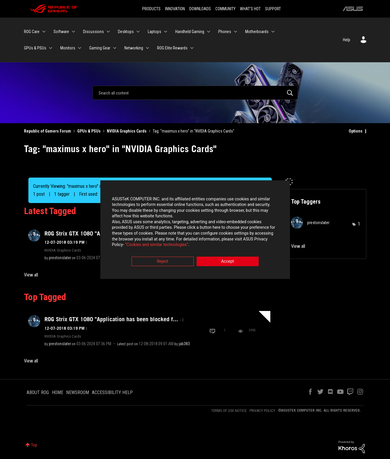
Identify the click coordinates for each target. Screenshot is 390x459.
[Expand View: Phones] (235, 31)
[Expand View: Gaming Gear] (115, 48)
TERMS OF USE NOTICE (229, 410)
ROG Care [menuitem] (31, 31)
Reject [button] (162, 261)
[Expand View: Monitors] (80, 48)
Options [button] (355, 131)
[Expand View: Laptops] (166, 31)
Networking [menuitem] (133, 48)
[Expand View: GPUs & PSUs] (51, 48)
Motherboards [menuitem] (257, 31)
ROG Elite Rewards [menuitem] (172, 48)
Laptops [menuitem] (154, 31)
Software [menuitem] (61, 31)
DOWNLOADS (200, 8)
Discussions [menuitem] (93, 31)
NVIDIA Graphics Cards (127, 131)
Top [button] (34, 445)
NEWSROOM (77, 392)
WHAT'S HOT (250, 8)
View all (31, 275)
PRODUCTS (151, 8)
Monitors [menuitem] (67, 48)
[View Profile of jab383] (184, 343)
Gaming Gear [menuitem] (99, 48)
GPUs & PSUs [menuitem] (35, 48)
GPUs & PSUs (89, 131)
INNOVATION (175, 8)
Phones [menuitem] (224, 31)
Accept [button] (227, 261)
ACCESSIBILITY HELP (112, 392)
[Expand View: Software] (73, 31)
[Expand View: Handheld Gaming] (209, 31)
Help (346, 39)
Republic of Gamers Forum (47, 131)
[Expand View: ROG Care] (44, 31)
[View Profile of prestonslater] (60, 257)
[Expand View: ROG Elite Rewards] (192, 48)
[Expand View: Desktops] (138, 31)
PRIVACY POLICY (262, 410)
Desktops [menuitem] (126, 31)
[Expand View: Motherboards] (273, 31)
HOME (57, 392)
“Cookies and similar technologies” (156, 245)
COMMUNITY (225, 8)
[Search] (195, 93)
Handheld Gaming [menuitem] (189, 31)
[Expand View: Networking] (147, 48)
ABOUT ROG (38, 392)
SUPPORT (273, 8)
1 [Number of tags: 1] (359, 224)
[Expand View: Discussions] (108, 31)
